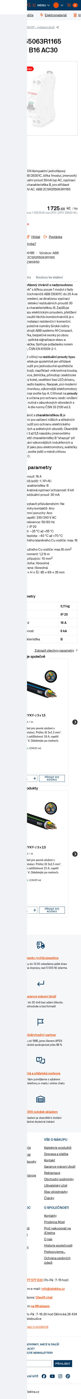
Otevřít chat (44, 1297)
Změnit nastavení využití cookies (16, 1249)
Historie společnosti (58, 1245)
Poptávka (10, 1240)
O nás (48, 1239)
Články (49, 1198)
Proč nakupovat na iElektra (57, 1230)
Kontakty (50, 1215)
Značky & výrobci (15, 1234)
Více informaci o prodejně (30, 1326)
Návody (8, 1215)
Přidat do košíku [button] (52, 778)
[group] (40, 722)
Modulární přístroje (22, 1175)
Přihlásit (62, 1363)
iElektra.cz (13, 27)
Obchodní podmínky (59, 1179)
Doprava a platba (56, 1154)
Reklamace (52, 1172)
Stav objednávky (56, 1191)
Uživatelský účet (55, 1185)
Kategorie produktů (57, 1147)
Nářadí (13, 1189)
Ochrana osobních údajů (57, 1260)
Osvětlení (15, 1182)
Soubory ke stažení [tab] (49, 277)
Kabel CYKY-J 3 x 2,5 (31, 847)
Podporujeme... (54, 1251)
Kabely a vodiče (20, 1147)
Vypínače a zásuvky (22, 1161)
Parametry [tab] (23, 277)
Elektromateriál (20, 1154)
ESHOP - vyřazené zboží (39, 27)
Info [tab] (8, 277)
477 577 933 (34, 1280)
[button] (41, 5)
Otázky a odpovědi (16, 1228)
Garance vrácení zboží (59, 1166)
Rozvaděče (16, 1168)
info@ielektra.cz (53, 1288)
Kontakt (49, 1160)
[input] (27, 778)
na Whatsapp (40, 1306)
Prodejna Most (54, 1222)
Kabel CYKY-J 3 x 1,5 (31, 715)
